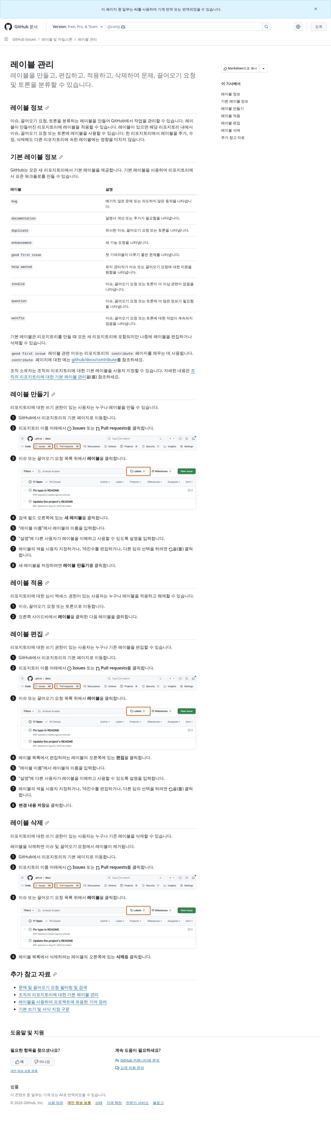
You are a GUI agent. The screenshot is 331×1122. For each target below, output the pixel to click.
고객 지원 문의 (129, 1067)
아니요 (42, 1061)
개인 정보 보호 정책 (23, 1071)
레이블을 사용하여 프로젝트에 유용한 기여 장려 (63, 1002)
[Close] (316, 8)
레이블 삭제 (29, 822)
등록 (318, 26)
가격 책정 (114, 1102)
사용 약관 (55, 1102)
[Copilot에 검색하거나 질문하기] (187, 27)
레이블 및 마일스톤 (57, 39)
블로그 (158, 1102)
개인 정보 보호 (79, 1102)
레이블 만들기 (32, 394)
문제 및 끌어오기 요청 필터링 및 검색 (53, 987)
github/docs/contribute (94, 359)
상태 (98, 1102)
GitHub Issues (24, 39)
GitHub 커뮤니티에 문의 (137, 1060)
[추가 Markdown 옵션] (263, 68)
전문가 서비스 (137, 1102)
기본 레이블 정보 (36, 156)
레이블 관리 (87, 39)
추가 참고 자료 (33, 974)
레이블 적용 (29, 582)
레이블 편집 (29, 634)
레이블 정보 (29, 107)
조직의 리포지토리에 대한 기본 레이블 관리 (59, 994)
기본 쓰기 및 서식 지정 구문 (44, 1009)
